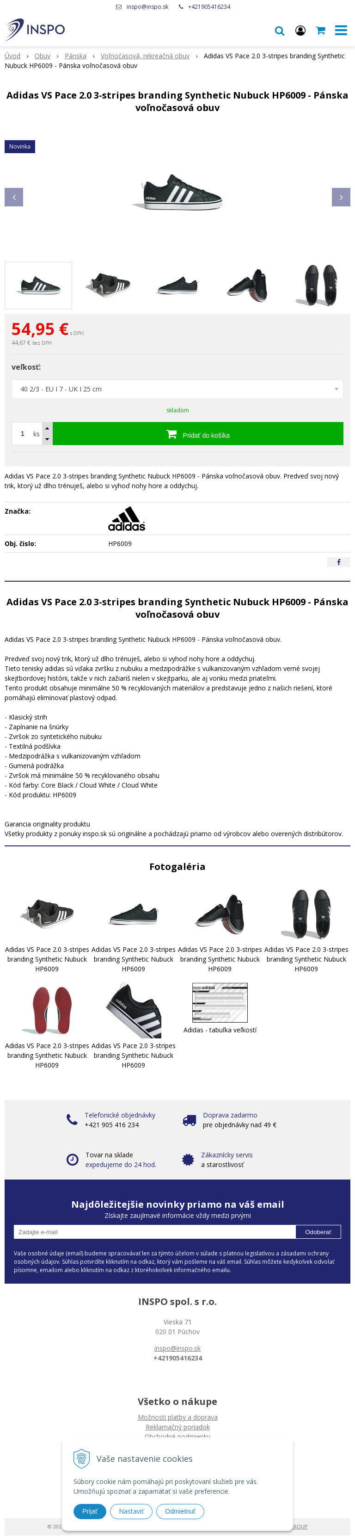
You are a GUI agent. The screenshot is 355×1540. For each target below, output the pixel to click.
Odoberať (318, 1232)
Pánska (75, 55)
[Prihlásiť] (300, 30)
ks (36, 433)
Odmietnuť (180, 1511)
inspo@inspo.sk (147, 7)
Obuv (42, 55)
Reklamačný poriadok (178, 1426)
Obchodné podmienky (177, 1436)
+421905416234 (209, 7)
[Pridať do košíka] (198, 433)
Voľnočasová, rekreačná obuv (145, 55)
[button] (279, 30)
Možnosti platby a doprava (178, 1417)
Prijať (90, 1511)
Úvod (12, 55)
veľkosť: (26, 367)
